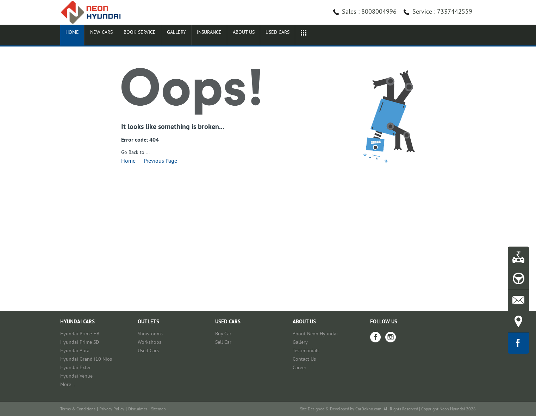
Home (77, 35)
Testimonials (306, 351)
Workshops (149, 343)
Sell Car (223, 343)
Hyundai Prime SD (79, 343)
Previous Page (160, 161)
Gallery (212, 35)
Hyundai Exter (75, 368)
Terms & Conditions (77, 409)
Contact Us (304, 359)
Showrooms (150, 334)
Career (299, 368)
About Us (300, 35)
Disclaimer (137, 409)
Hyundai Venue (76, 376)
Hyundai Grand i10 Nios (86, 359)
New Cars (115, 35)
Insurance (255, 35)
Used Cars (148, 351)
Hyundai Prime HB (79, 334)
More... (67, 385)
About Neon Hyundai (315, 334)
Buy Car (223, 334)
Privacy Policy (111, 409)
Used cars (345, 35)
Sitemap (158, 409)
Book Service (165, 35)
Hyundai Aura (74, 351)
